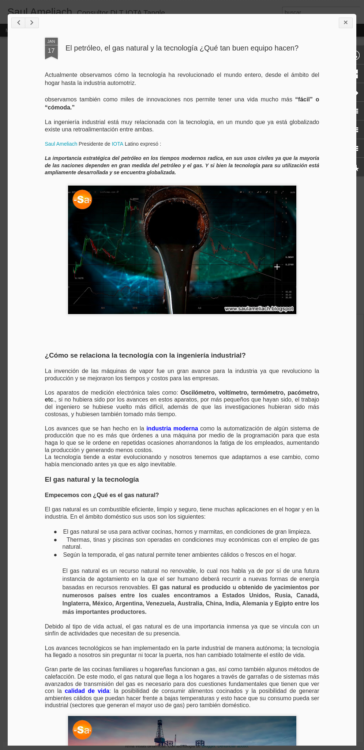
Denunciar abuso (232, 746)
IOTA (117, 144)
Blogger (208, 746)
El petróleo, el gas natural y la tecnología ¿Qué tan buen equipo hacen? (182, 48)
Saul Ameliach (61, 144)
